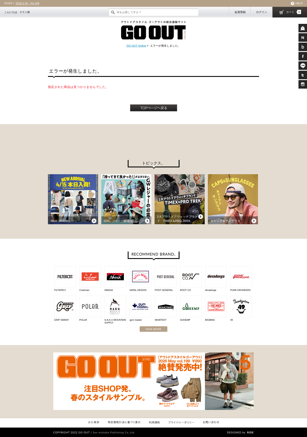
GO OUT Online (136, 45)
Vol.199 (27, 3)
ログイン (261, 12)
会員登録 (240, 12)
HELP (299, 3)
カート (293, 12)
